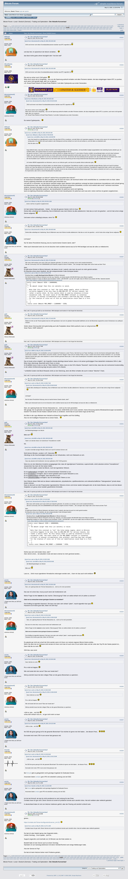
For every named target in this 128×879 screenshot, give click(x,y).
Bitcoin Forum (7, 21)
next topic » (122, 27)
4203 (94, 27)
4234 (87, 29)
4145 (12, 26)
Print (121, 30)
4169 (92, 26)
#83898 (122, 750)
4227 (64, 29)
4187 (41, 27)
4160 (62, 26)
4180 (18, 27)
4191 (54, 27)
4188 (44, 27)
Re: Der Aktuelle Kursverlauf (37, 37)
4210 (8, 29)
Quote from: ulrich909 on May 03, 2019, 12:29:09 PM (41, 137)
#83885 (122, 197)
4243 (8, 30)
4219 (37, 29)
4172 (101, 26)
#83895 (122, 655)
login (21, 11)
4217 (31, 29)
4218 (34, 29)
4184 (31, 27)
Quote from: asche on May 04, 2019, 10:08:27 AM (38, 383)
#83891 (122, 424)
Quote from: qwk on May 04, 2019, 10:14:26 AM (37, 499)
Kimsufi (29, 773)
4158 (55, 26)
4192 (57, 27)
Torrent (29, 14)
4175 (111, 26)
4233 (83, 29)
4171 (98, 26)
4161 (65, 26)
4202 (91, 27)
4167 (85, 26)
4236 (93, 29)
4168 (88, 26)
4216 (27, 29)
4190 (50, 27)
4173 (105, 26)
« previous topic (120, 25)
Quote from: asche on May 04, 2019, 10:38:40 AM (38, 690)
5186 (19, 30)
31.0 (25, 14)
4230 (74, 29)
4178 (11, 27)
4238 (100, 29)
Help (13, 17)
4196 (71, 27)
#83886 (122, 226)
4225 (57, 29)
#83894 (122, 611)
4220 (41, 29)
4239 (103, 29)
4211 (11, 29)
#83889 (122, 346)
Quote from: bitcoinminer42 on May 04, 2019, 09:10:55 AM (40, 41)
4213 (18, 29)
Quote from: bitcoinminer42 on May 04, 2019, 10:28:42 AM (40, 584)
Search (18, 17)
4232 (80, 29)
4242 (4, 30)
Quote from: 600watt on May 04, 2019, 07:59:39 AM (39, 135)
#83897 (122, 720)
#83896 (122, 686)
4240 (106, 29)
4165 (78, 26)
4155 (45, 26)
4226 (60, 29)
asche (6, 225)
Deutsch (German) (25, 21)
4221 (44, 29)
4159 (59, 26)
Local (15, 21)
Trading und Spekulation (40, 21)
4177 (8, 27)
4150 (29, 26)
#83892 (122, 496)
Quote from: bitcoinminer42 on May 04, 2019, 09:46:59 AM (40, 229)
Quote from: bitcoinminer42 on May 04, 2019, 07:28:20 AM (40, 260)
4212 (14, 29)
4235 (90, 29)
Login (23, 17)
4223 (50, 29)
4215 (24, 29)
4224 (54, 29)
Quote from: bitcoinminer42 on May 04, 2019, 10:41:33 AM (40, 723)
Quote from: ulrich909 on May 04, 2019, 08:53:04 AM (38, 132)
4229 (70, 29)
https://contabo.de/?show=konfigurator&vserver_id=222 (42, 822)
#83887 (122, 256)
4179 (14, 27)
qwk (35, 129)
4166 (82, 26)
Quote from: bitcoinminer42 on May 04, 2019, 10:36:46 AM (40, 659)
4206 (104, 27)
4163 (72, 26)
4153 (39, 26)
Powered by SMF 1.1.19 (53, 875)
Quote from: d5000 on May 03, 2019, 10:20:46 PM (38, 350)
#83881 (122, 37)
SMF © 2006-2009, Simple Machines (71, 875)
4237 (96, 29)
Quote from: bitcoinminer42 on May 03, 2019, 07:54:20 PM (40, 318)
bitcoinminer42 (9, 94)
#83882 (122, 65)
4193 (60, 27)
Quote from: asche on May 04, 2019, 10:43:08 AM (38, 754)
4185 (34, 27)
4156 (49, 26)
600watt (7, 37)
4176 (4, 27)
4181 (21, 27)
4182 (24, 27)
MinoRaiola (8, 64)
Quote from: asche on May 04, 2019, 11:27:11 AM (38, 826)
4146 (16, 26)
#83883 (122, 95)
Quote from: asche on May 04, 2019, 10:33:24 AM (38, 615)
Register (28, 17)
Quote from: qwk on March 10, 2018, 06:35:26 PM (38, 273)
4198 (77, 27)
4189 (47, 27)
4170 (95, 26)
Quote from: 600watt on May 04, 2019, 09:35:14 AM (38, 201)
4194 (64, 27)
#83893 (122, 581)
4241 (110, 29)
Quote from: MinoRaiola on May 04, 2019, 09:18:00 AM (39, 98)
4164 (75, 26)
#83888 (122, 315)
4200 (84, 27)
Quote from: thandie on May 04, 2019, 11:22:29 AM (38, 786)
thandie (7, 750)
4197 (74, 27)
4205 (101, 27)
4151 (32, 26)
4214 (21, 29)
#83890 (122, 379)
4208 (110, 27)
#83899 (122, 782)
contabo (37, 777)
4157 (52, 26)
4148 (22, 26)
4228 (67, 29)
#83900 (122, 813)
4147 (19, 26)
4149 (26, 26)
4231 (77, 29)
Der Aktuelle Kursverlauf (57, 21)
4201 (87, 27)
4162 (68, 26)
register (26, 11)
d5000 (35, 347)
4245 (14, 30)
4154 (42, 26)
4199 (81, 27)
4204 (97, 27)
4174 (108, 26)
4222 (47, 29)
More (34, 17)
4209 (4, 29)
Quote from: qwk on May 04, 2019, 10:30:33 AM (37, 559)
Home (8, 17)
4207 (107, 27)
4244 (11, 30)
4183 (27, 27)
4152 (36, 26)
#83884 (122, 128)
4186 (37, 27)
